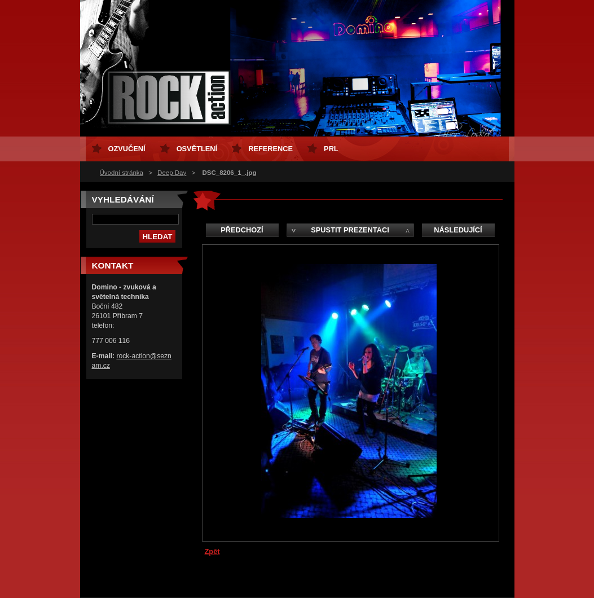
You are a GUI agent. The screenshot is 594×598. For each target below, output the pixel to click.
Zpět (212, 551)
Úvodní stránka (121, 172)
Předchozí (242, 230)
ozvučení (127, 148)
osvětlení (197, 148)
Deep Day (171, 172)
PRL (331, 148)
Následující (458, 230)
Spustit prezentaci (350, 230)
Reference (270, 148)
